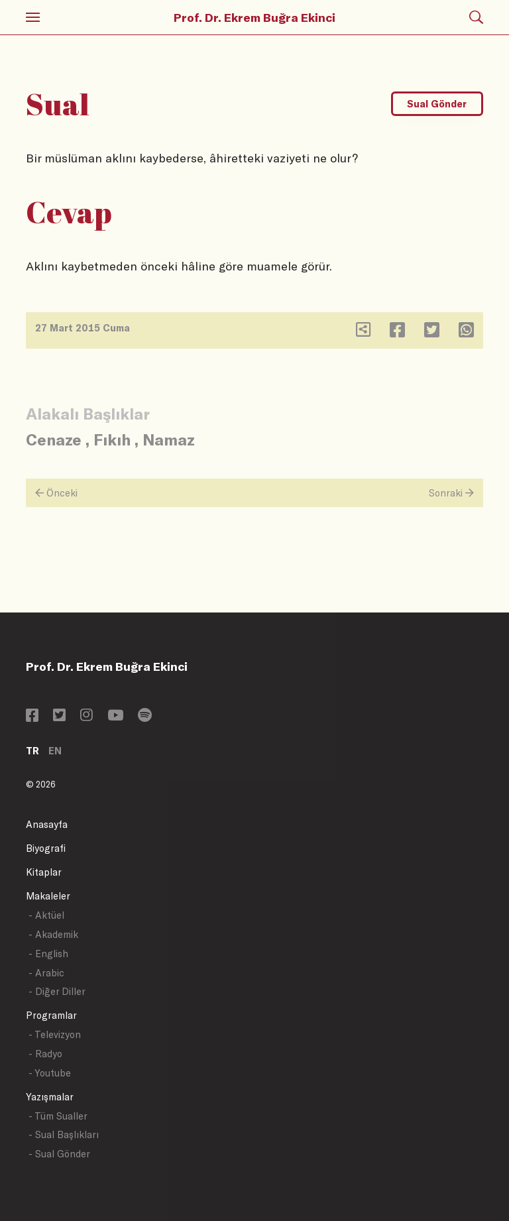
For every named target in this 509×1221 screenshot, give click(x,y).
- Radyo (45, 1053)
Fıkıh (112, 439)
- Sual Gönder (59, 1153)
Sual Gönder (437, 103)
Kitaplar (44, 872)
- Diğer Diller (56, 991)
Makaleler (48, 895)
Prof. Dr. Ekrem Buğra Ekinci (254, 17)
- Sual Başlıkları (63, 1134)
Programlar (51, 1015)
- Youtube (49, 1072)
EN (55, 750)
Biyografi (46, 848)
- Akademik (53, 934)
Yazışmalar (50, 1096)
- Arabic (46, 972)
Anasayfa (47, 824)
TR (32, 750)
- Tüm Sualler (57, 1116)
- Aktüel (46, 915)
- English (48, 953)
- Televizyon (54, 1034)
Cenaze (54, 439)
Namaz (168, 439)
